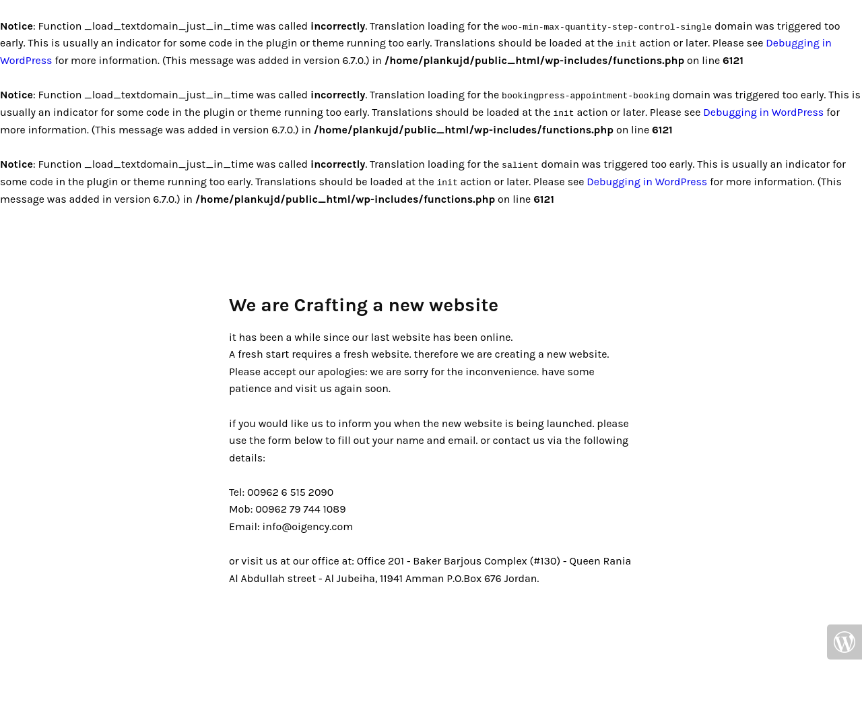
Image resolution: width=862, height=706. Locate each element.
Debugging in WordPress (763, 112)
